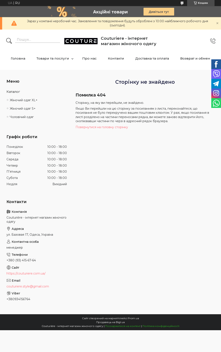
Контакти (116, 58)
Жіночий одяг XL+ (24, 100)
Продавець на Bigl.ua (110, 322)
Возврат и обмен (195, 58)
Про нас (89, 58)
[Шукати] (9, 41)
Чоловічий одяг (22, 117)
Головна (18, 58)
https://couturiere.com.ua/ (26, 273)
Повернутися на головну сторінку (102, 127)
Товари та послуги (52, 58)
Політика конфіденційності (160, 326)
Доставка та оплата (152, 58)
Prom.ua (133, 318)
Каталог (13, 92)
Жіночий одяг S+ (23, 108)
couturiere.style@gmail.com (27, 286)
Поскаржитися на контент (122, 326)
